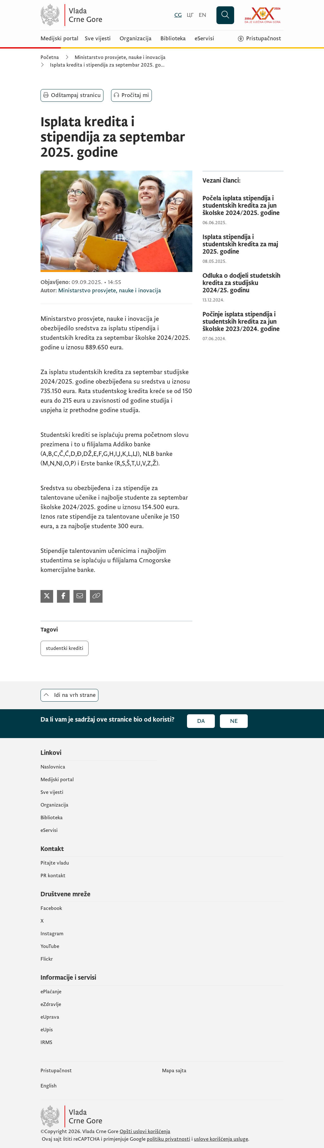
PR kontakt (52, 875)
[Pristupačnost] (259, 39)
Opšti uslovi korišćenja (145, 1131)
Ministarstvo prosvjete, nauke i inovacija (120, 57)
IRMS (46, 1042)
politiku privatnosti (168, 1139)
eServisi (204, 39)
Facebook (51, 908)
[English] (202, 15)
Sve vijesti (98, 39)
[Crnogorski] (178, 15)
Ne (234, 721)
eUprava (49, 1017)
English (48, 1086)
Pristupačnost (56, 1070)
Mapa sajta (174, 1070)
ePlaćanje (50, 992)
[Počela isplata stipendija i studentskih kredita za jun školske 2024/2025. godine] (243, 206)
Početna (49, 57)
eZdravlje (50, 1004)
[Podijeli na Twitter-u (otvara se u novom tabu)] (46, 596)
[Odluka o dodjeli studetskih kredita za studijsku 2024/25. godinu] (243, 283)
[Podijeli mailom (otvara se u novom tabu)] (79, 596)
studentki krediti (64, 648)
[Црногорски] (190, 15)
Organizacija (136, 39)
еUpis (46, 1030)
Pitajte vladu (54, 863)
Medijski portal (59, 39)
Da (201, 721)
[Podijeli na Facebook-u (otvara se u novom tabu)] (63, 596)
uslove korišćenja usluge (221, 1139)
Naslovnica (52, 767)
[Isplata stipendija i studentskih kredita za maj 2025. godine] (243, 245)
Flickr (46, 959)
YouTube (49, 946)
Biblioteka (173, 39)
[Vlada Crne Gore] (102, 15)
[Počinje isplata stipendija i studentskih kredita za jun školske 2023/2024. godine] (243, 322)
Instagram (52, 934)
